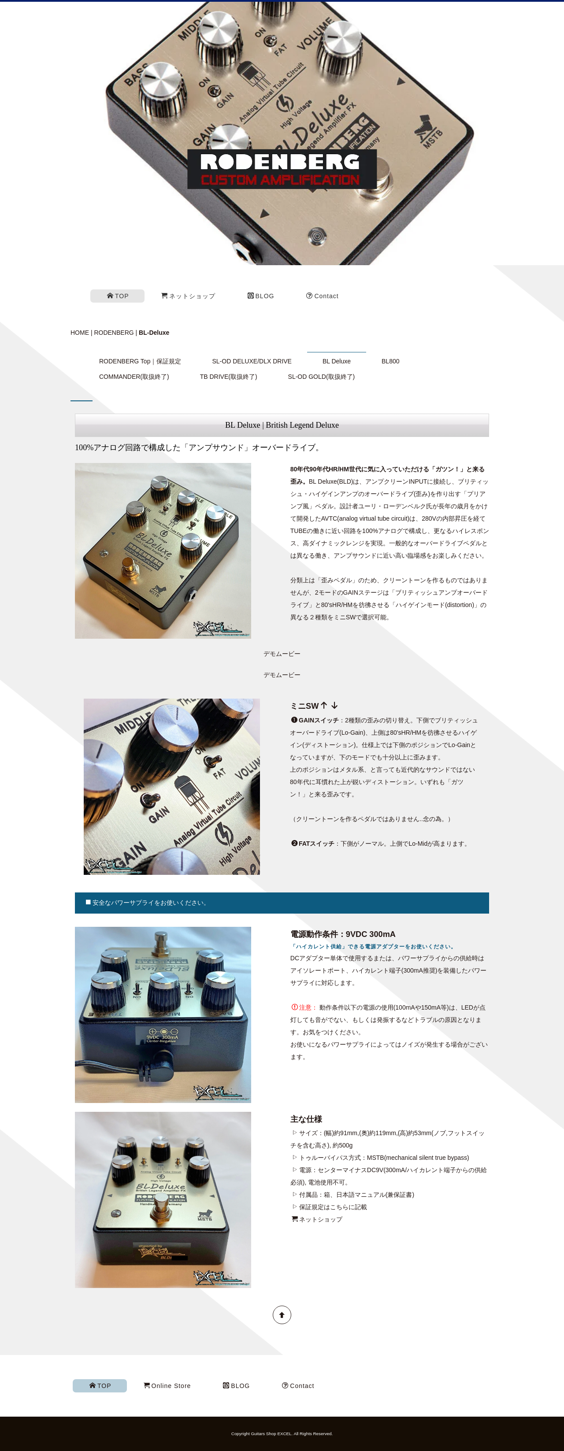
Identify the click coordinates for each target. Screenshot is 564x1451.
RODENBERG (114, 332)
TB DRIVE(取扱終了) (228, 376)
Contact (322, 296)
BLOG (261, 296)
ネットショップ (188, 296)
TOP (118, 296)
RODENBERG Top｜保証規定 (140, 361)
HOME (79, 332)
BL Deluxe (337, 361)
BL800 (390, 361)
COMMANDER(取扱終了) (134, 376)
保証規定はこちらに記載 (333, 1206)
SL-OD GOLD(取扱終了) (321, 376)
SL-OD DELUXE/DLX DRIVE (252, 361)
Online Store (167, 1385)
